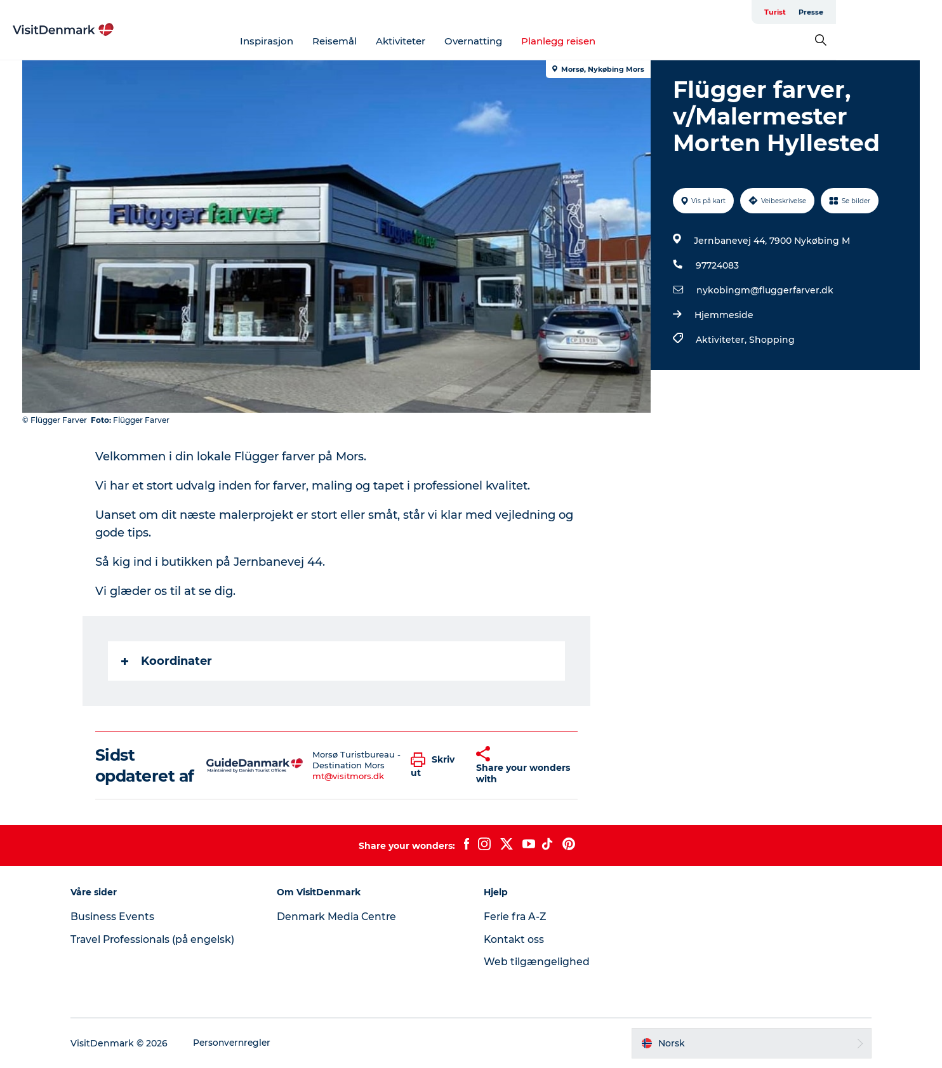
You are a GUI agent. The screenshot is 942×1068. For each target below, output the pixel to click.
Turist (870, 12)
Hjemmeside (723, 315)
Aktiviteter (454, 41)
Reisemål (388, 41)
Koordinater (167, 661)
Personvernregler (240, 1043)
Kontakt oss (514, 939)
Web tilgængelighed (537, 962)
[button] (434, 765)
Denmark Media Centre (342, 917)
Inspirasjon (320, 41)
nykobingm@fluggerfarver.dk (764, 290)
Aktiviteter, (721, 339)
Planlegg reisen (611, 41)
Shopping (771, 339)
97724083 (716, 265)
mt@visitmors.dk (349, 776)
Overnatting (526, 41)
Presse (906, 12)
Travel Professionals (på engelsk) (161, 939)
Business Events (119, 917)
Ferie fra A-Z (516, 917)
